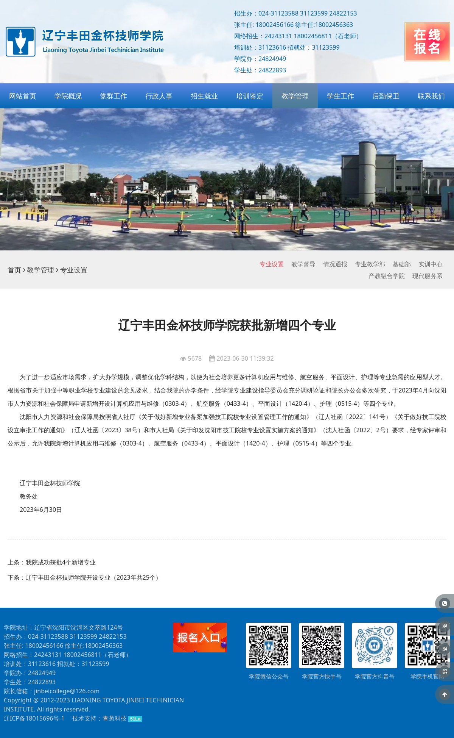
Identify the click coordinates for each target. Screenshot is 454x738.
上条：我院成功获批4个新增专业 (52, 562)
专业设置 (272, 264)
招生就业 (204, 95)
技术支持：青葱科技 (99, 718)
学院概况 (68, 95)
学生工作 (340, 95)
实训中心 (430, 264)
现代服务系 (427, 276)
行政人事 (159, 95)
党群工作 (113, 95)
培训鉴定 (249, 95)
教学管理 (295, 95)
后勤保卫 (386, 95)
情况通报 (335, 264)
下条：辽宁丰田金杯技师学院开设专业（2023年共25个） (85, 577)
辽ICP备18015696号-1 (34, 718)
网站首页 (22, 95)
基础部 (402, 264)
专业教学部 (370, 264)
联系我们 (431, 95)
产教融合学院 (386, 276)
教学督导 (303, 264)
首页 (14, 269)
